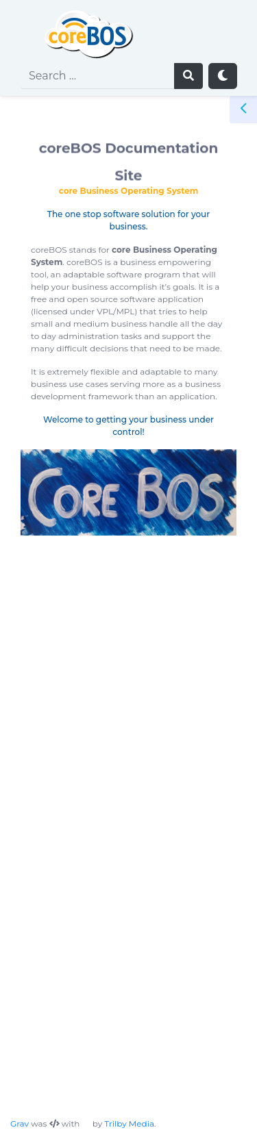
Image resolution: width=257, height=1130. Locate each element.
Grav (19, 1123)
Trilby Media (129, 1123)
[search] (97, 76)
